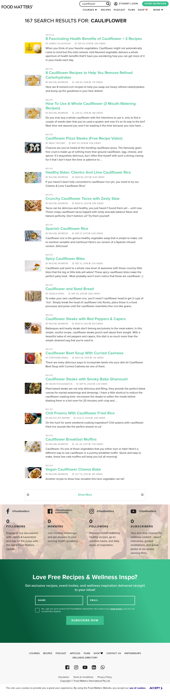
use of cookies (137, 688)
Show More (85, 494)
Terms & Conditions (83, 677)
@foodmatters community (63, 511)
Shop (143, 10)
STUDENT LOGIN (125, 4)
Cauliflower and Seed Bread (70, 288)
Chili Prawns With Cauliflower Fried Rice (80, 413)
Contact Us (113, 653)
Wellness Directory (85, 657)
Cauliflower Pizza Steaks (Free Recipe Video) (84, 138)
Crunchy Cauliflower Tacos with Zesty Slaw (83, 198)
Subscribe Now (85, 620)
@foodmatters (20, 511)
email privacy (116, 609)
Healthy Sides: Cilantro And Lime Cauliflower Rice (88, 172)
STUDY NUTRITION (155, 3)
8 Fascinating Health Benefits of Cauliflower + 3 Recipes (94, 38)
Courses (88, 10)
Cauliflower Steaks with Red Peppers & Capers (86, 318)
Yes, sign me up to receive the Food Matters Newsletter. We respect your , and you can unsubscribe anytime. (88, 610)
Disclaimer (63, 677)
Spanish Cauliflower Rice (67, 228)
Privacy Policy (104, 677)
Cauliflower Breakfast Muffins (71, 439)
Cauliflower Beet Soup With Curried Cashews (85, 353)
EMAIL (94, 600)
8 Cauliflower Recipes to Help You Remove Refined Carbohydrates (89, 75)
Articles (75, 653)
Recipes (106, 10)
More (156, 10)
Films (131, 10)
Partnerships (132, 653)
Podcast (119, 10)
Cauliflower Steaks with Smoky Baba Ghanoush (87, 379)
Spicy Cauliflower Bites (65, 258)
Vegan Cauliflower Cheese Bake (73, 469)
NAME (42, 600)
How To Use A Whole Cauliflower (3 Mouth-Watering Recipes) (91, 106)
